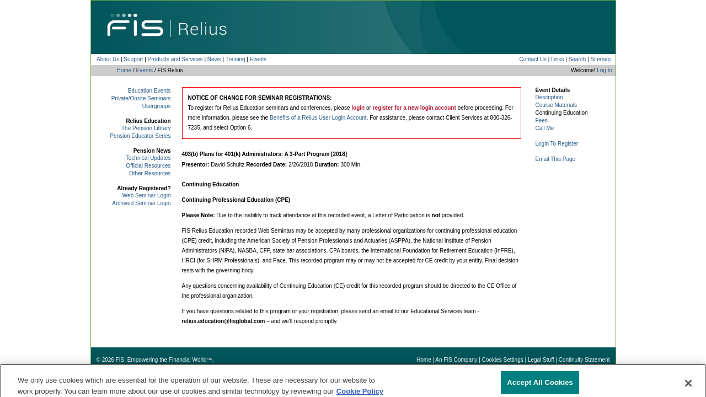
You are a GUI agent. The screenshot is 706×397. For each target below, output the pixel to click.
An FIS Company (456, 360)
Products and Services (175, 59)
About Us (108, 59)
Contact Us (532, 59)
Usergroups (156, 106)
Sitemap (600, 59)
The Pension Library (146, 128)
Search (577, 59)
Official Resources (148, 166)
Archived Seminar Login (141, 203)
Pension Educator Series (140, 136)
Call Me (545, 128)
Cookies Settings (502, 360)
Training (235, 59)
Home (124, 70)
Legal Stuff (541, 360)
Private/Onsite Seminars (141, 98)
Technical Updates (148, 158)
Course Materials (556, 105)
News (214, 59)
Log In (604, 70)
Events (258, 59)
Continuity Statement (584, 360)
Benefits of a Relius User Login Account (318, 118)
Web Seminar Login (146, 195)
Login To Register (557, 144)
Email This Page (556, 159)
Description (549, 97)
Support (133, 59)
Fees (542, 120)
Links (557, 59)
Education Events (149, 91)
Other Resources (150, 173)
